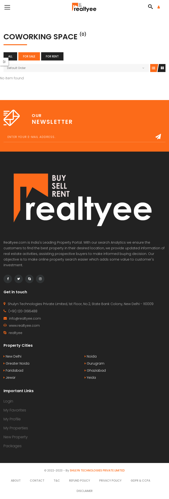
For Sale (29, 56)
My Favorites (15, 410)
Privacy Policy (110, 481)
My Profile (12, 419)
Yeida (90, 377)
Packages (13, 446)
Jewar (10, 377)
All (10, 56)
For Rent (52, 56)
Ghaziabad (95, 370)
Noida (91, 356)
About (16, 481)
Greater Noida (16, 363)
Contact (37, 481)
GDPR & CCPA (140, 481)
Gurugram (94, 363)
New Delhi (12, 356)
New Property (16, 437)
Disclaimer (85, 491)
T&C (57, 481)
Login (8, 401)
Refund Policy (79, 481)
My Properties (16, 428)
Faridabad (13, 370)
